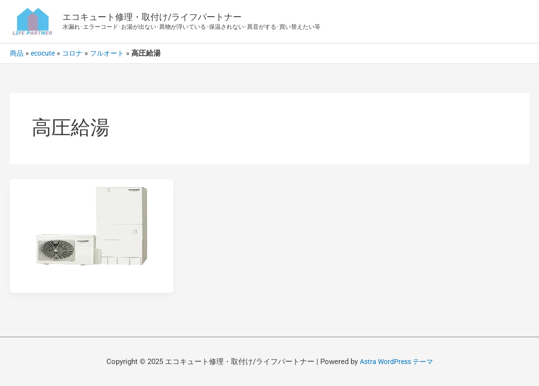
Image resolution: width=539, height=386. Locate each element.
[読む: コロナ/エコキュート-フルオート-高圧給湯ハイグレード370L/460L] (91, 224)
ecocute (45, 53)
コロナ (76, 53)
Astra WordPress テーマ (396, 361)
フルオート (113, 53)
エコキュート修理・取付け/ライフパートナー (152, 17)
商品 (17, 53)
